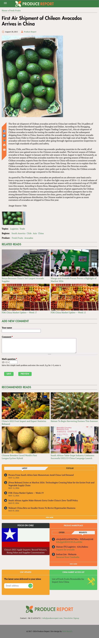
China (41, 233)
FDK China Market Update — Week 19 (26, 492)
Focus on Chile (26, 525)
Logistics (14, 228)
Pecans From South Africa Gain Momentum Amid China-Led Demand (41, 475)
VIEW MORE (49, 517)
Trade (22, 228)
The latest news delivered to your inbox (22, 579)
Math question (9, 359)
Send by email (4, 149)
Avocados (28, 237)
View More (73, 564)
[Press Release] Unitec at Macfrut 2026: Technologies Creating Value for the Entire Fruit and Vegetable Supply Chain (51, 484)
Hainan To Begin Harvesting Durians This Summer (74, 421)
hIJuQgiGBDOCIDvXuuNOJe (69, 542)
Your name (7, 327)
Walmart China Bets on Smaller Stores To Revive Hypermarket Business (41, 508)
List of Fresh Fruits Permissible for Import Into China (68, 580)
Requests (83, 532)
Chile (29, 233)
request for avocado (65, 549)
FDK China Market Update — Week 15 (68, 312)
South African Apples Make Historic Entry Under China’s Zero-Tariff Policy (43, 500)
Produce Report (30, 32)
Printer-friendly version (4, 145)
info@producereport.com (52, 618)
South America (18, 233)
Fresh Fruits (17, 237)
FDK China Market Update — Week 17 (19, 312)
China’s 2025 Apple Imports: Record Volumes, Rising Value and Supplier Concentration (25, 551)
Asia (35, 233)
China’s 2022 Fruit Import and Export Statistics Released (24, 422)
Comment (7, 336)
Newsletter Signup (71, 618)
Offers (62, 532)
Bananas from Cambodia (67, 557)
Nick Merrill (67, 631)
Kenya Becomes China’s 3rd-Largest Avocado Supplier (23, 280)
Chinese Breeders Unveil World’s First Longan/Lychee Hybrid (19, 457)
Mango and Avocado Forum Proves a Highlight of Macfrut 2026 (73, 280)
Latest (24, 468)
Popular (70, 468)
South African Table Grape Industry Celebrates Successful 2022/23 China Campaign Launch (72, 457)
